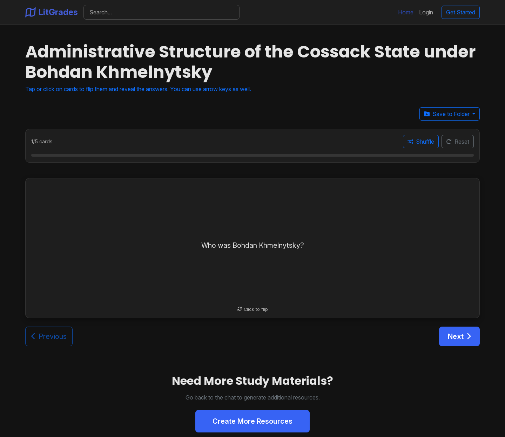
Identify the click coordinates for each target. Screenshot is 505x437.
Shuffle (421, 141)
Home (405, 12)
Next (459, 336)
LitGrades (51, 12)
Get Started (460, 12)
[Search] (161, 12)
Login (426, 12)
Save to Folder (447, 113)
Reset (457, 141)
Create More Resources (252, 421)
